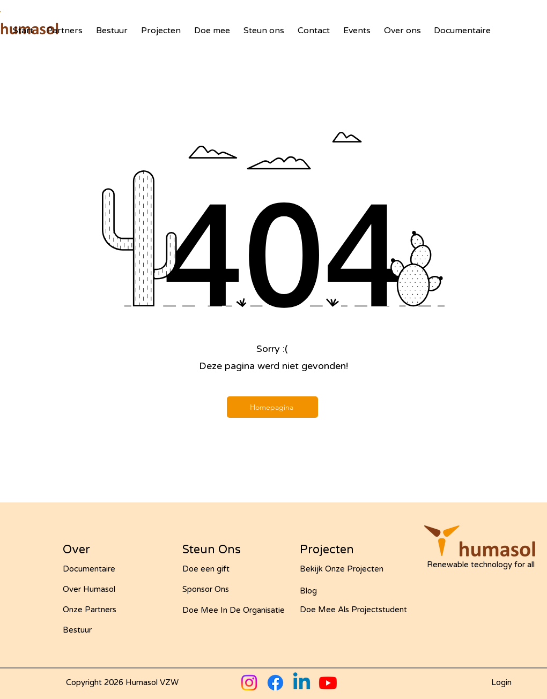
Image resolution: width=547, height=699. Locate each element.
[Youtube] (327, 682)
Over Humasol (89, 589)
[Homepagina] (272, 407)
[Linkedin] (301, 682)
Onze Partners (89, 609)
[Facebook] (275, 682)
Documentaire (89, 569)
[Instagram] (249, 682)
